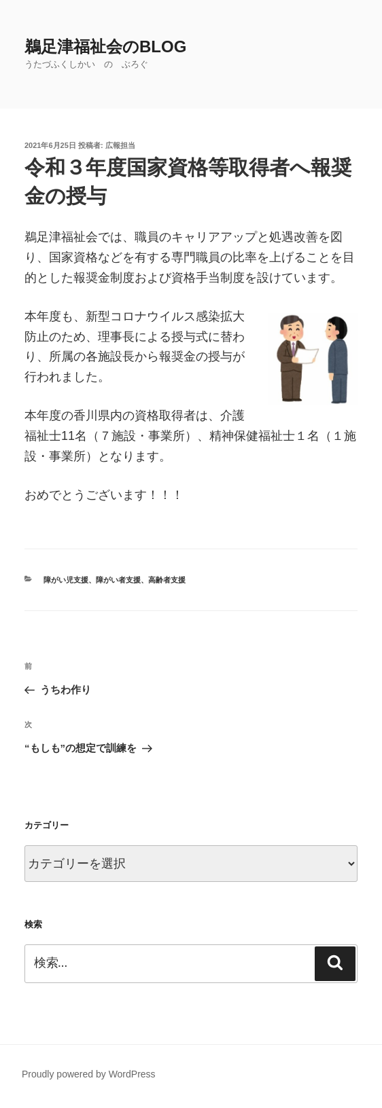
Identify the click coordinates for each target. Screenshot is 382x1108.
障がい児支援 (66, 580)
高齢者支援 (167, 580)
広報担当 (120, 145)
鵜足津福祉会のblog (105, 46)
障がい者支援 (118, 580)
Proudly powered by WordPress (89, 1074)
